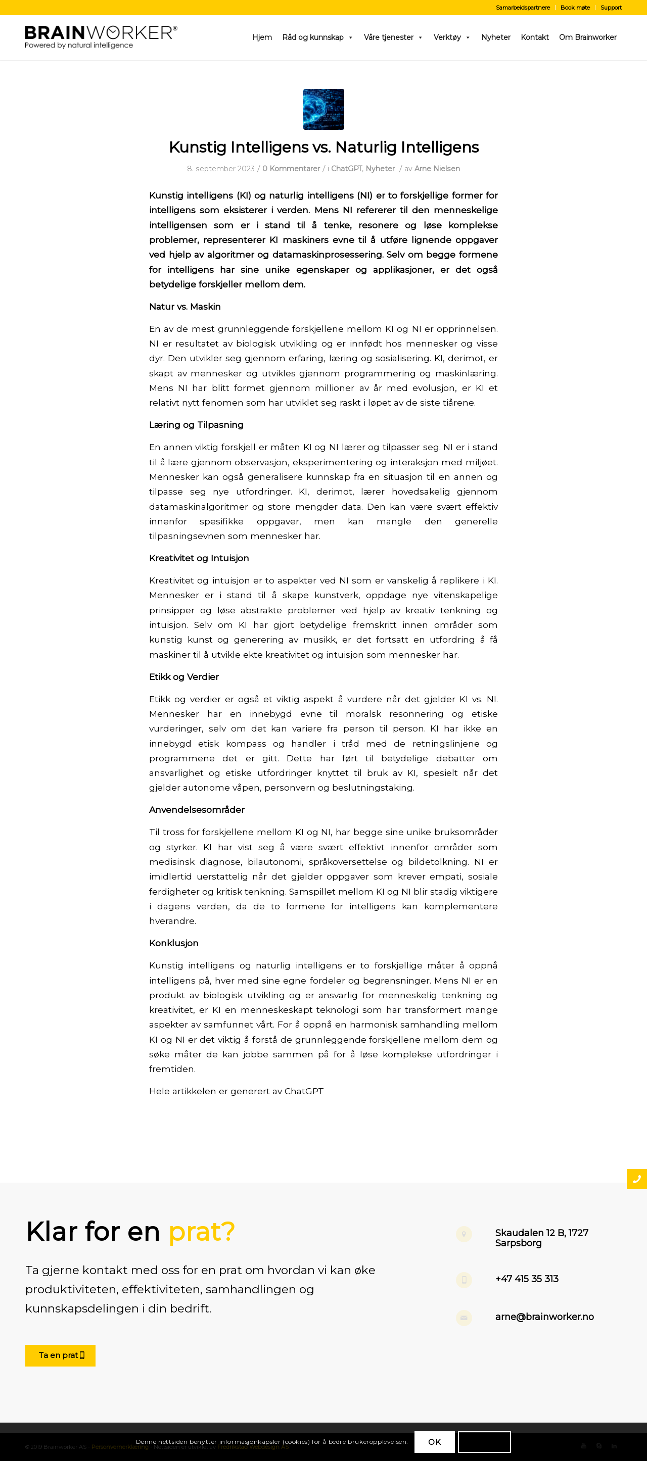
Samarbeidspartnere (523, 7)
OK (434, 1442)
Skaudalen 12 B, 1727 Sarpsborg (541, 1238)
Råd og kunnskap (318, 37)
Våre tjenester (394, 37)
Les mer (484, 1442)
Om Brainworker (588, 37)
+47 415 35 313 (527, 1279)
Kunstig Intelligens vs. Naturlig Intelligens (324, 147)
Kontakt (535, 37)
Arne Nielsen (437, 168)
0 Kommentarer (291, 168)
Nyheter (496, 37)
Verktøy (452, 37)
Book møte (575, 7)
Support (611, 7)
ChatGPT (346, 168)
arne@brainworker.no (544, 1317)
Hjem (262, 37)
